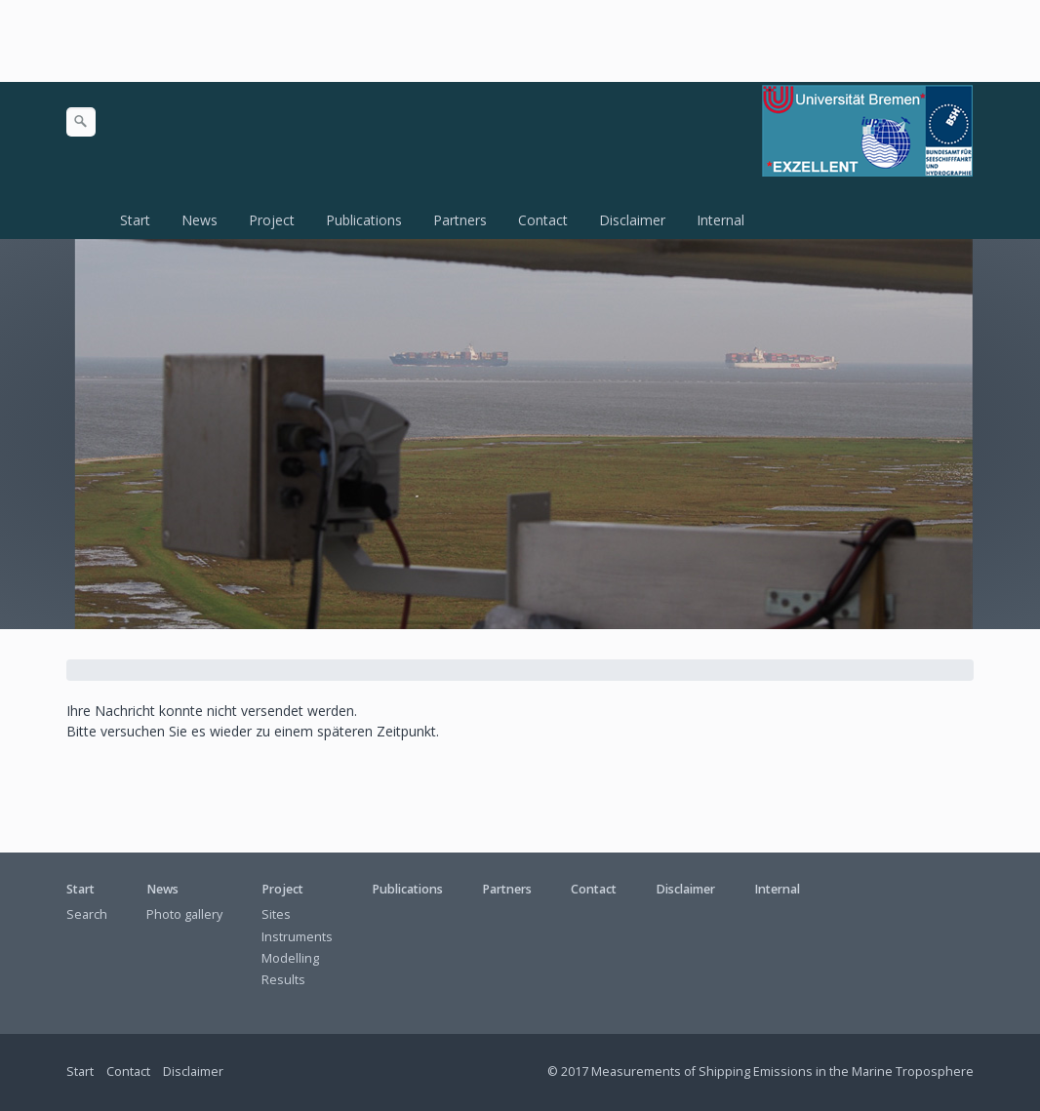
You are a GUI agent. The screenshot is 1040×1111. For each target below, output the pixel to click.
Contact (543, 220)
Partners (460, 220)
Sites (276, 914)
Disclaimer (632, 220)
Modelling (290, 958)
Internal (720, 220)
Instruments (297, 937)
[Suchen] (81, 122)
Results (283, 980)
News (199, 220)
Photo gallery (184, 914)
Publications (364, 220)
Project (272, 220)
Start (135, 220)
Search (86, 914)
